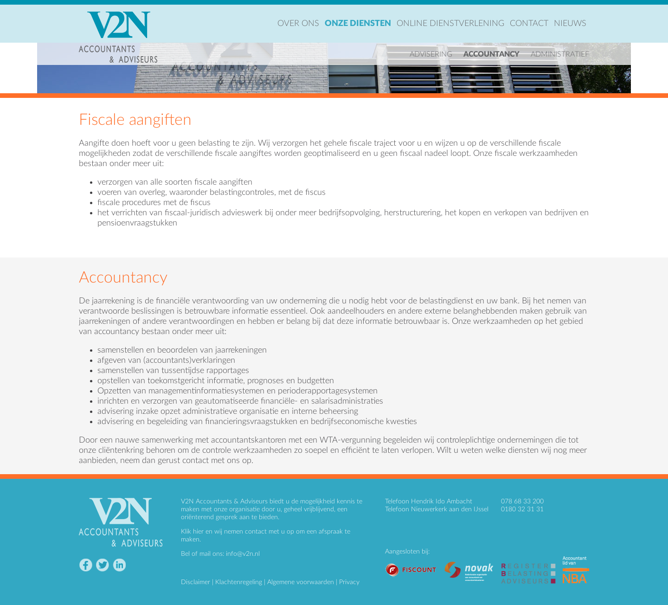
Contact (529, 23)
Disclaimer (195, 582)
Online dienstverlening (450, 23)
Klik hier (192, 531)
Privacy (349, 582)
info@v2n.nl (243, 554)
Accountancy (491, 54)
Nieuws (570, 23)
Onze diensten (358, 23)
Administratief (560, 54)
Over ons (298, 23)
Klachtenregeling (238, 582)
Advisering (431, 54)
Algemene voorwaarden (300, 582)
